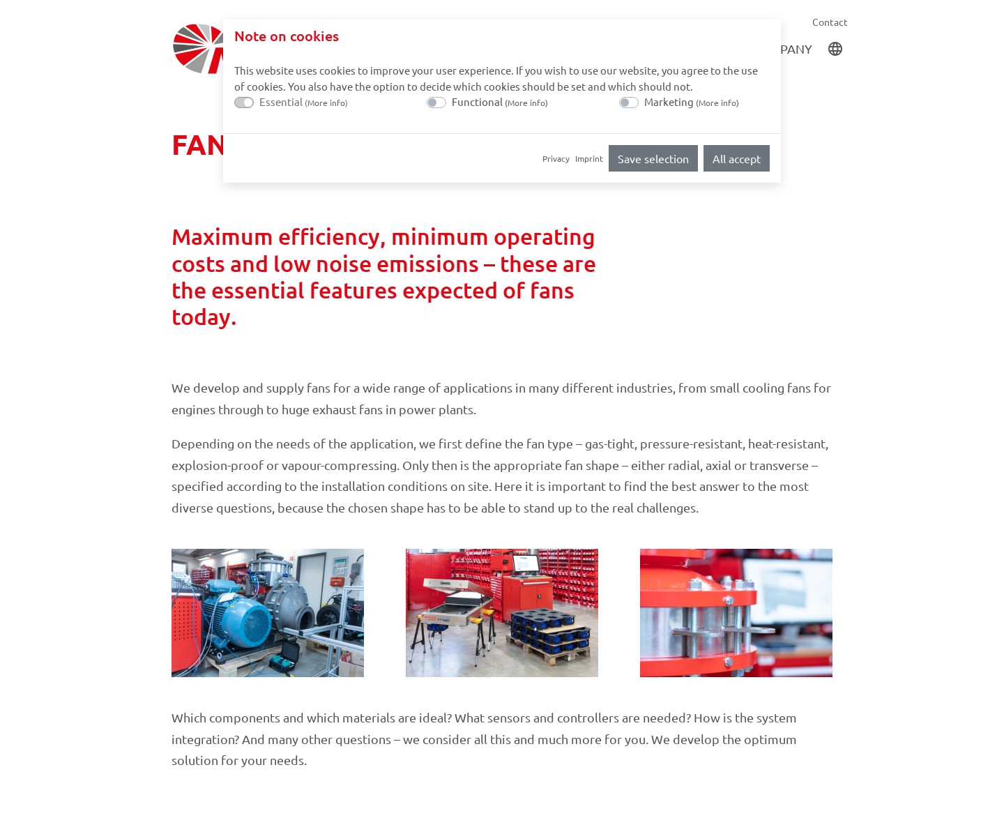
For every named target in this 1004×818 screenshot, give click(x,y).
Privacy (556, 158)
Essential (303, 101)
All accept (737, 158)
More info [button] (326, 102)
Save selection (653, 158)
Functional (500, 101)
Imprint (589, 158)
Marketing (691, 101)
